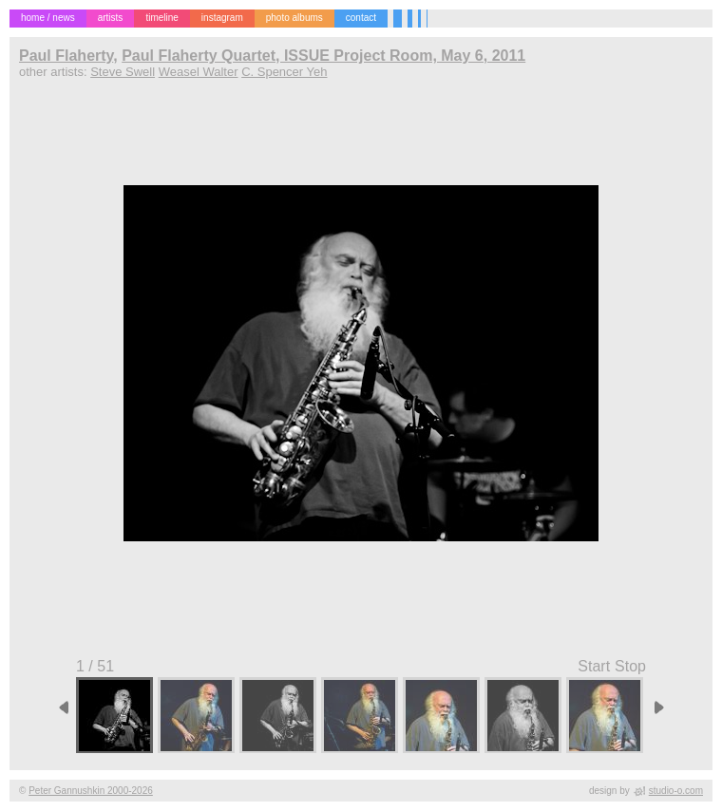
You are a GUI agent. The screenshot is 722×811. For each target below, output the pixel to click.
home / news (48, 17)
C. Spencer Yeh (284, 72)
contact (361, 17)
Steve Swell (122, 72)
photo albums (294, 17)
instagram (222, 17)
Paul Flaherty (66, 55)
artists (111, 17)
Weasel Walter (198, 72)
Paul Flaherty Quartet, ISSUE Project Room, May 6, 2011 (323, 55)
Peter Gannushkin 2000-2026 (90, 790)
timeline (161, 17)
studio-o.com (676, 790)
